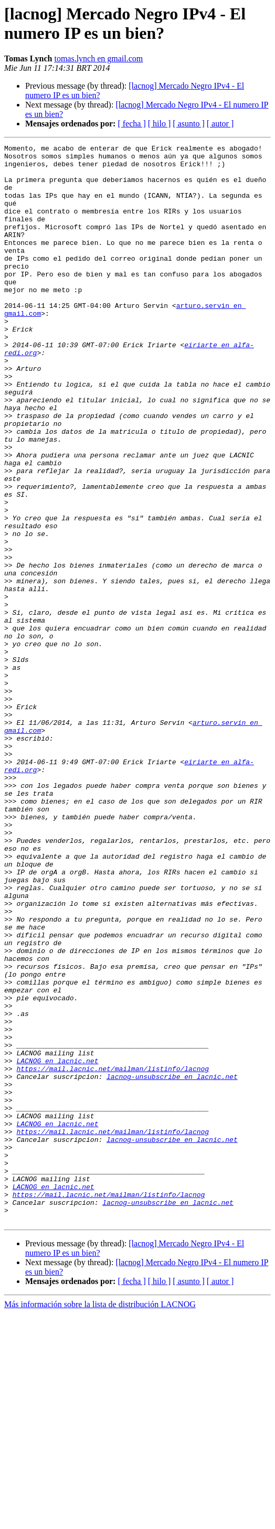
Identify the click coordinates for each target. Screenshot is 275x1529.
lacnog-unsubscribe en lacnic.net (172, 1263)
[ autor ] (220, 123)
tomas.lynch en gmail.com (98, 58)
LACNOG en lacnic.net (57, 1244)
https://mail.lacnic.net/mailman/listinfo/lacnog (112, 1254)
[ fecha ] (131, 123)
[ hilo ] (159, 123)
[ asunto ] (188, 123)
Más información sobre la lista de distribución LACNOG (100, 1519)
